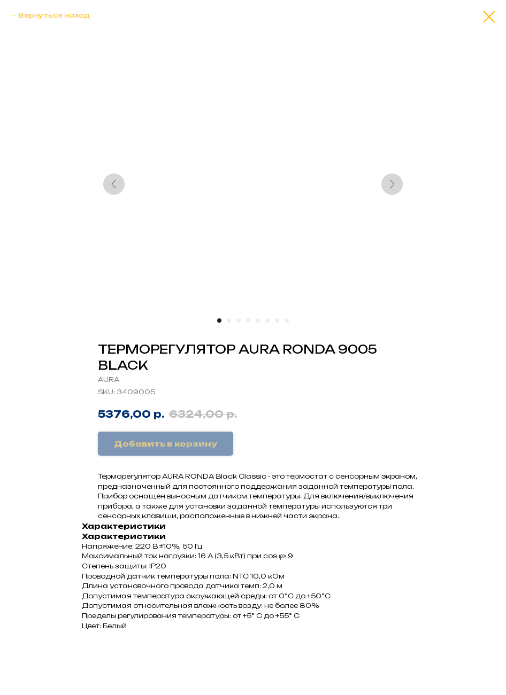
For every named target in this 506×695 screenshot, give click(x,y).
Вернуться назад (54, 15)
